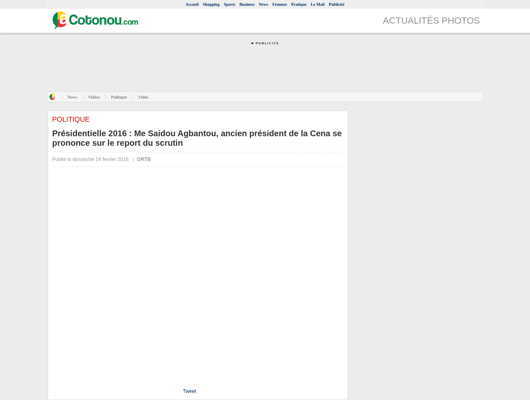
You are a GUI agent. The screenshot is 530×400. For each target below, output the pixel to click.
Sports (229, 4)
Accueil (192, 4)
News (263, 4)
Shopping (211, 4)
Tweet (189, 391)
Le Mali (318, 4)
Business (247, 4)
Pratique (298, 4)
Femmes (279, 4)
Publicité (336, 4)
